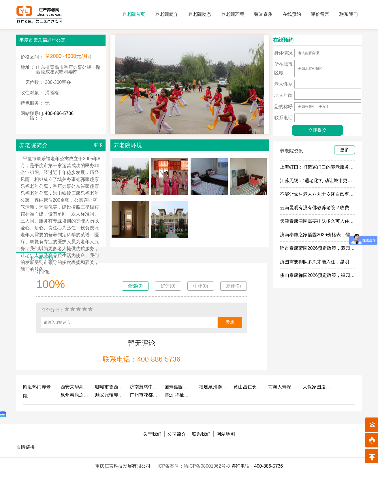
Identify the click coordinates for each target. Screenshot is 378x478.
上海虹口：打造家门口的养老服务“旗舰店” (323, 167)
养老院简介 (166, 14)
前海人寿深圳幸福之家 (282, 386)
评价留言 (320, 14)
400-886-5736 (59, 113)
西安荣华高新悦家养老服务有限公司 (75, 386)
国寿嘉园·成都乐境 (178, 386)
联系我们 (348, 14)
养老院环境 (232, 14)
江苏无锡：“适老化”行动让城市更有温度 (321, 180)
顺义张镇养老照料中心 (109, 394)
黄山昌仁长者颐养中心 (248, 386)
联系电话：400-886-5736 (141, 359)
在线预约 (292, 14)
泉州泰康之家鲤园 (75, 394)
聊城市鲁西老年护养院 (109, 386)
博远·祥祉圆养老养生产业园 (178, 394)
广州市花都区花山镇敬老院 (144, 394)
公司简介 (177, 434)
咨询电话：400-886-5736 (257, 466)
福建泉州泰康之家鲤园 (213, 386)
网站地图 (226, 434)
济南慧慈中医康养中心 (144, 386)
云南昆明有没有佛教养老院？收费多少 (319, 207)
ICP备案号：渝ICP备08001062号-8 (194, 466)
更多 (98, 145)
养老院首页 (133, 14)
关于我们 (152, 434)
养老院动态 (199, 14)
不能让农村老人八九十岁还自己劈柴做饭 (321, 194)
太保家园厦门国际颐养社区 (317, 386)
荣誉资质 (263, 14)
